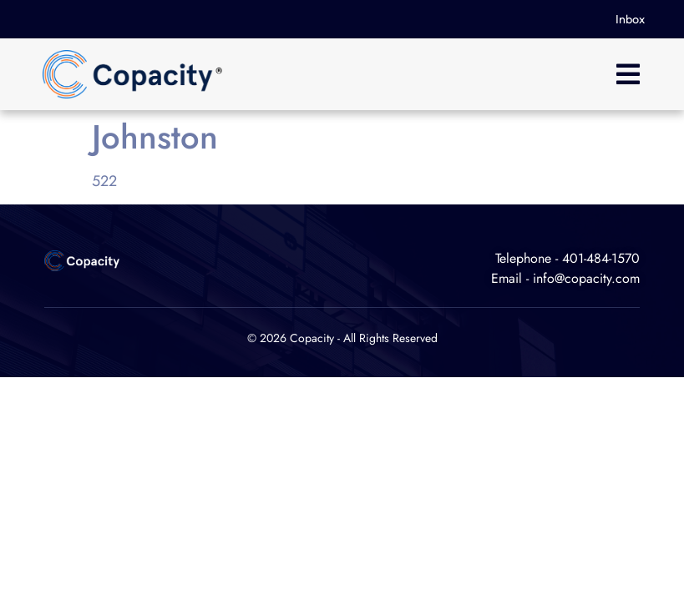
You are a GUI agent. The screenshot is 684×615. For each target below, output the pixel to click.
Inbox (630, 19)
